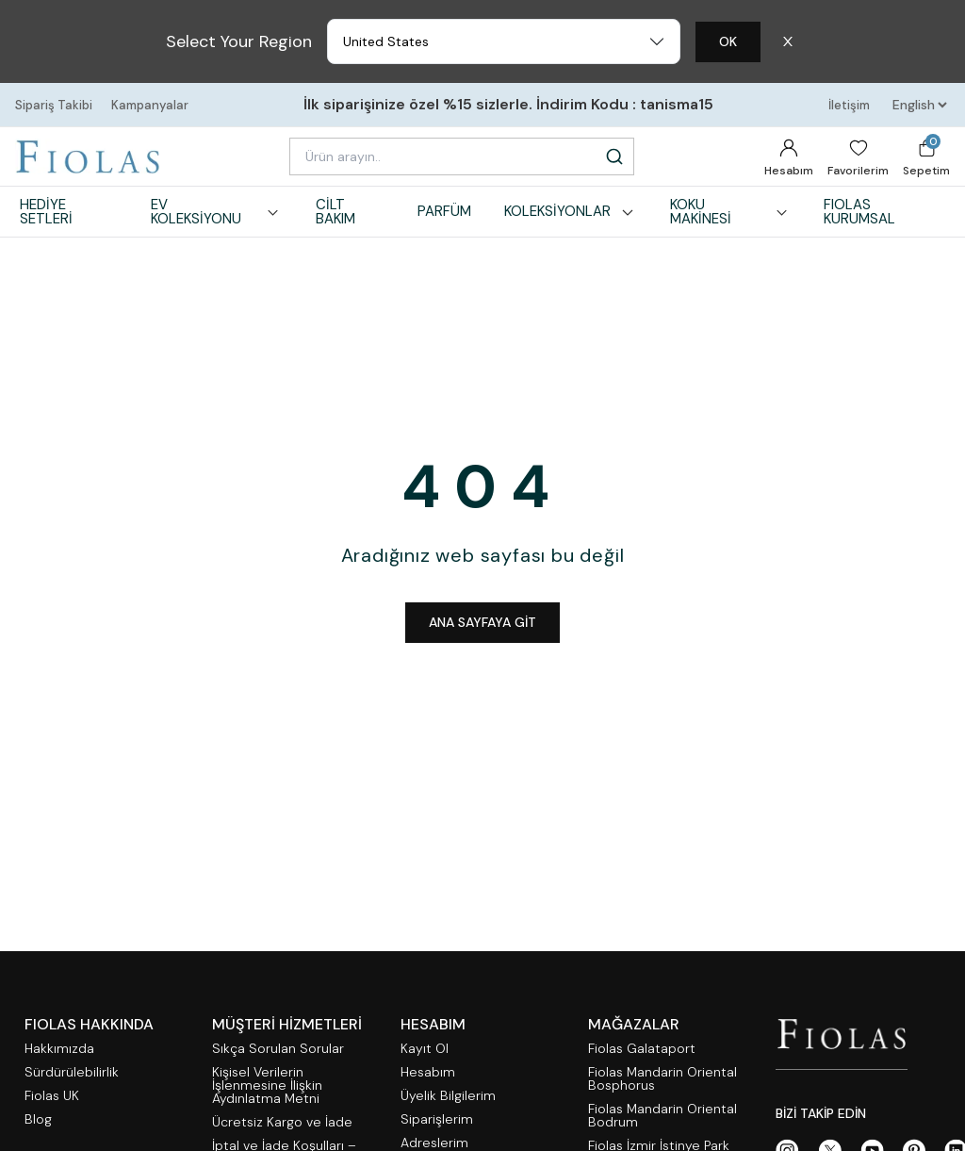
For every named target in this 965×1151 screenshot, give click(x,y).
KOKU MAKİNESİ (730, 211)
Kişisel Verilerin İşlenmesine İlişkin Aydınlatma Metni (267, 1085)
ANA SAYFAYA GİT (482, 622)
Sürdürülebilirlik (72, 1072)
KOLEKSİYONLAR (570, 212)
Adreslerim (434, 1143)
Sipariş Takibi (53, 105)
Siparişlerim (437, 1119)
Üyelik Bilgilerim (448, 1096)
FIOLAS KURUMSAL (859, 211)
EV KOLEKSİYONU (217, 211)
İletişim (849, 105)
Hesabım (788, 158)
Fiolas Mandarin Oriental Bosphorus (662, 1079)
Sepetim (926, 156)
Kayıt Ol (425, 1049)
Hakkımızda (59, 1049)
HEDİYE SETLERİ (46, 211)
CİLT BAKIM (335, 211)
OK (728, 41)
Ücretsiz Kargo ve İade (282, 1122)
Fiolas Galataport (641, 1049)
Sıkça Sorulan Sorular (278, 1049)
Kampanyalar (149, 105)
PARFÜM (444, 211)
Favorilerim (858, 158)
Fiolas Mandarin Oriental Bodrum (662, 1115)
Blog (38, 1119)
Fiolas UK (52, 1096)
